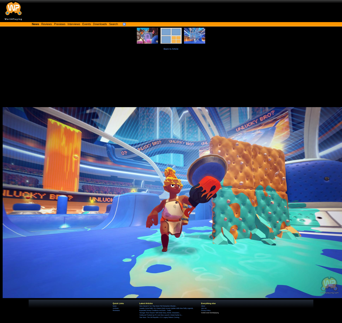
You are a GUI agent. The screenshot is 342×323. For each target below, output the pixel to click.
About (203, 306)
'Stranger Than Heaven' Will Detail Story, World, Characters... (159, 313)
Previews (59, 24)
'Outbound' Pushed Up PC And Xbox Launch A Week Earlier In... (161, 315)
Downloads (100, 24)
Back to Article (171, 49)
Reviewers (116, 310)
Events (86, 24)
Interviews (74, 24)
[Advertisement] (171, 80)
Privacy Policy (206, 310)
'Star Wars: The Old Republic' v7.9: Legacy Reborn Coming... (159, 317)
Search (113, 24)
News (114, 306)
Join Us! (204, 308)
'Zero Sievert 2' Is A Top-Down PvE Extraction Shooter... (158, 306)
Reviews (46, 24)
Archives (116, 308)
